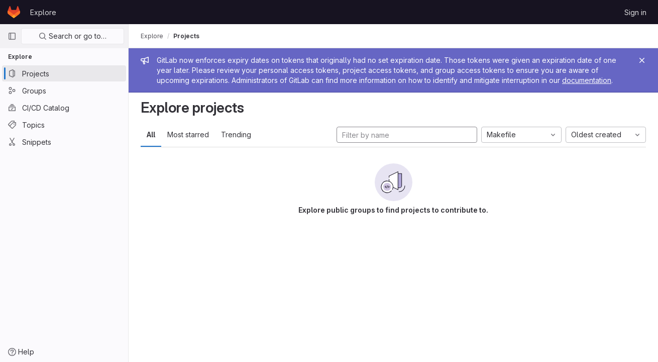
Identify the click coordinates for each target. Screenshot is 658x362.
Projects (186, 36)
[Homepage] (14, 12)
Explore (43, 12)
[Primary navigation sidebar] (12, 36)
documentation (586, 80)
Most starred (188, 134)
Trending (236, 134)
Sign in (635, 12)
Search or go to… (72, 36)
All (151, 134)
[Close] (642, 60)
